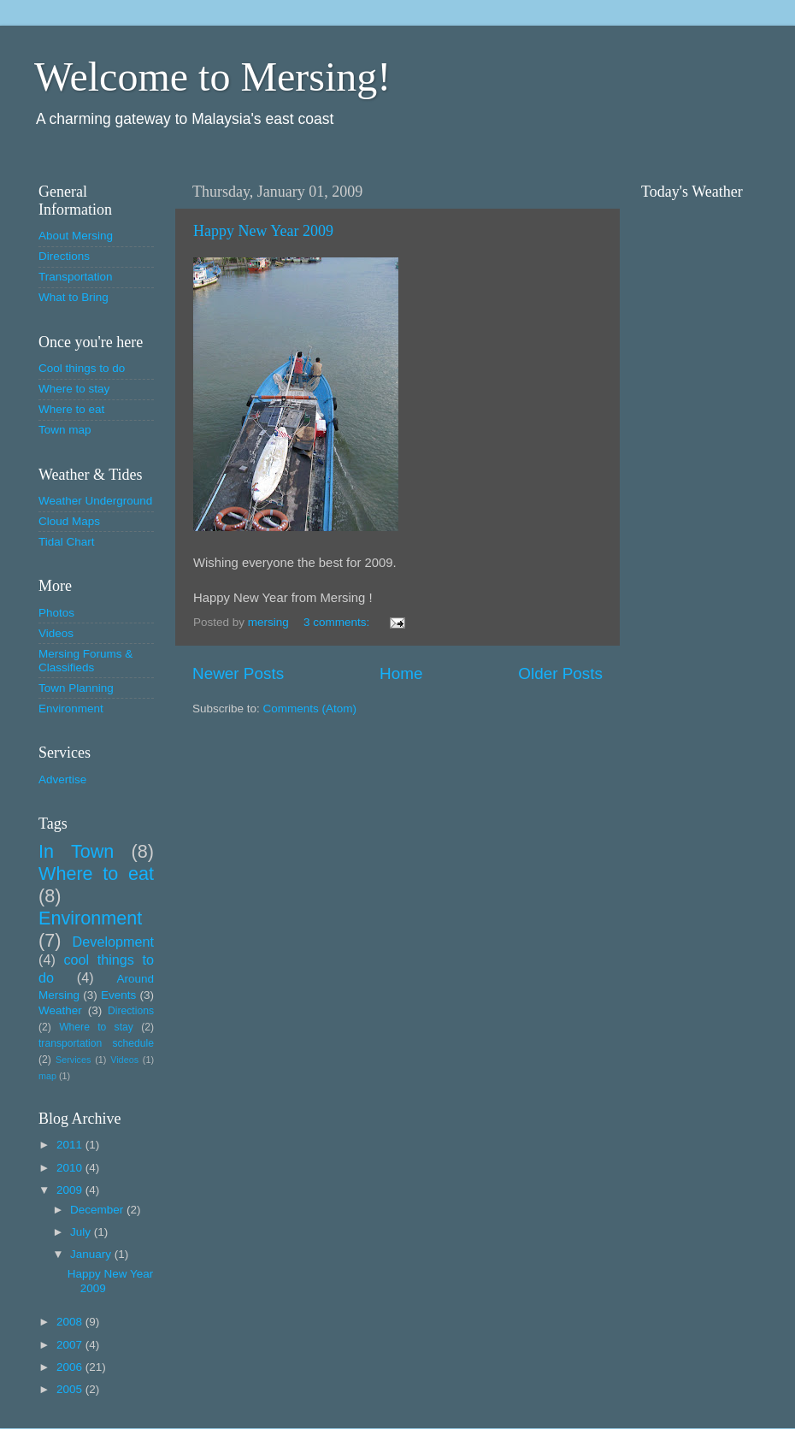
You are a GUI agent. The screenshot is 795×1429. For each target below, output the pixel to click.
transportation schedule (96, 1043)
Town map (64, 429)
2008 (70, 1321)
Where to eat (71, 409)
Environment (70, 708)
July (82, 1231)
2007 (70, 1344)
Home (401, 673)
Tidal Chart (66, 541)
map (47, 1076)
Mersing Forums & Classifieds (85, 660)
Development (113, 941)
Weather (60, 1010)
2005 (70, 1389)
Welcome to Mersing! (212, 76)
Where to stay (73, 388)
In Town (76, 851)
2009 (70, 1190)
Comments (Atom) (310, 708)
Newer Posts (238, 673)
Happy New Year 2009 (263, 230)
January (92, 1254)
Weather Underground (95, 500)
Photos (56, 612)
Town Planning (76, 688)
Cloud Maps (69, 521)
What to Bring (73, 297)
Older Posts (560, 673)
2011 (70, 1144)
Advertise (62, 779)
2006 (70, 1367)
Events (118, 995)
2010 (70, 1167)
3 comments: (338, 622)
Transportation (75, 276)
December (98, 1209)
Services (73, 1059)
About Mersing (75, 235)
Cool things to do (81, 368)
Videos (56, 633)
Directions (64, 256)
